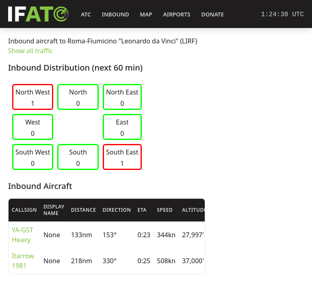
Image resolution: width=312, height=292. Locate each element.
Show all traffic (30, 50)
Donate (212, 14)
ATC (86, 14)
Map (146, 14)
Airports (177, 14)
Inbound (115, 14)
